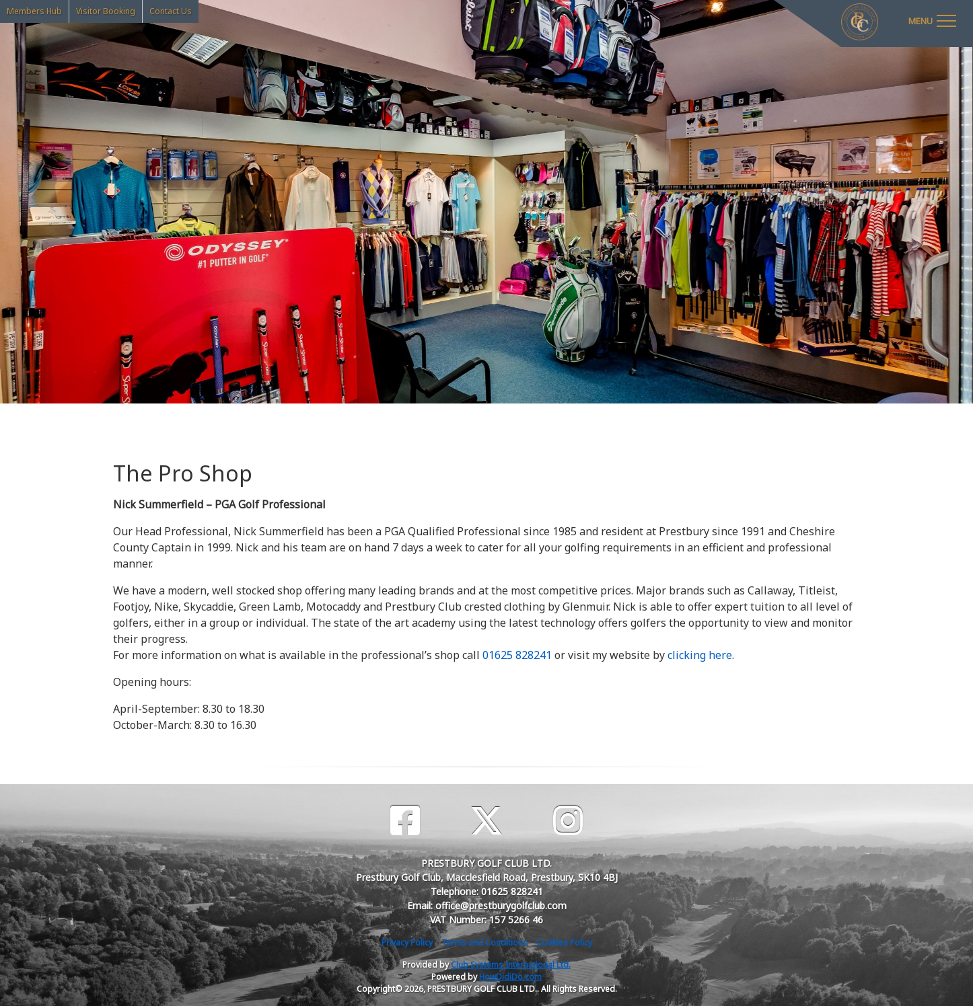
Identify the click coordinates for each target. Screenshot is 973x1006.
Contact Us (170, 11)
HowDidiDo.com (510, 976)
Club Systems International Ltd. (511, 964)
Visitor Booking (105, 11)
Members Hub (34, 11)
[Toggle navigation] (932, 20)
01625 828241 (517, 655)
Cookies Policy (564, 942)
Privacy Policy (407, 942)
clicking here (700, 655)
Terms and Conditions (484, 942)
